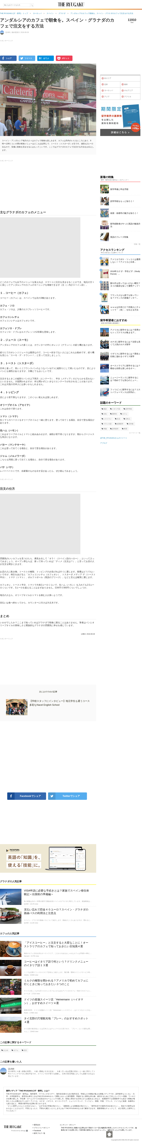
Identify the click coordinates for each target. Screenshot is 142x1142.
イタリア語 (115, 409)
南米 (125, 84)
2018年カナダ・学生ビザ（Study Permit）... (125, 272)
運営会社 (37, 1125)
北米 (105, 84)
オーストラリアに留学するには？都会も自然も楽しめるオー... (125, 366)
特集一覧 (137, 244)
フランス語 (106, 424)
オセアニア (127, 90)
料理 (124, 429)
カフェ (15, 1050)
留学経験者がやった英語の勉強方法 (125, 225)
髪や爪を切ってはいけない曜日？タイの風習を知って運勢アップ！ (125, 284)
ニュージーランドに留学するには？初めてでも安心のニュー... (124, 378)
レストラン (106, 419)
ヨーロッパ (107, 90)
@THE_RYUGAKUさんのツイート (113, 438)
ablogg (24, 1130)
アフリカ (126, 96)
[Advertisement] (48, 757)
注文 (24, 1050)
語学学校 (128, 409)
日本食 (130, 424)
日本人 (127, 419)
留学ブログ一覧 (39, 1133)
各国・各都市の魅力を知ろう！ (124, 213)
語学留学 (114, 429)
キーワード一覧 (134, 433)
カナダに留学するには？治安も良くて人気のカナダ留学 (125, 343)
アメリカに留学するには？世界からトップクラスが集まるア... (125, 331)
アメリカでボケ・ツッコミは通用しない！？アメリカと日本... (125, 260)
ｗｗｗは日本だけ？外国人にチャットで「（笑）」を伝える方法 (125, 308)
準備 (104, 429)
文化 (104, 414)
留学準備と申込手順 (119, 189)
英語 (104, 409)
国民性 (113, 414)
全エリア (106, 78)
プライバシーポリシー (42, 1128)
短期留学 (119, 424)
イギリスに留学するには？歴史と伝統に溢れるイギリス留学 (125, 355)
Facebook (37, 1131)
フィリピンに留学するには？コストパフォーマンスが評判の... (125, 390)
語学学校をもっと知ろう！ (122, 201)
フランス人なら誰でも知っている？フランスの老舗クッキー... (124, 296)
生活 (117, 419)
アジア (105, 96)
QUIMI (11, 1069)
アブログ (103, 443)
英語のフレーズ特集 (119, 237)
